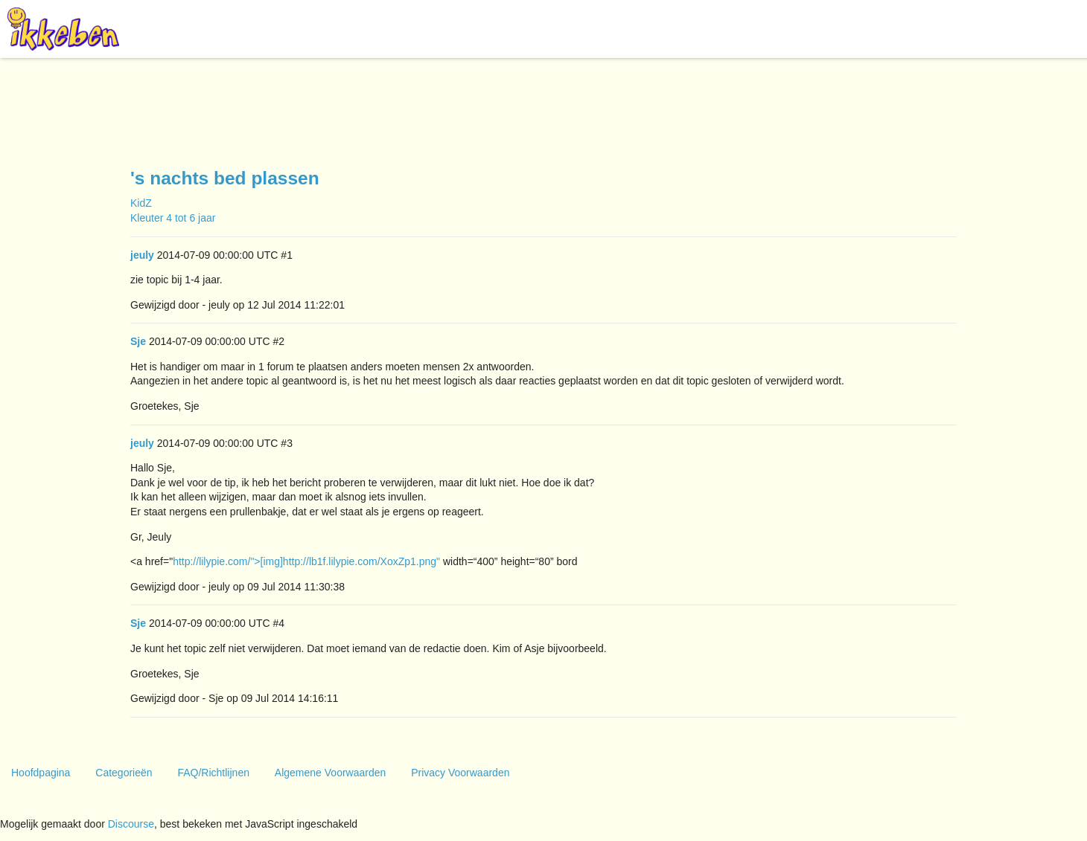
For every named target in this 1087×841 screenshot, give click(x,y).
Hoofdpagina (40, 773)
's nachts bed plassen (224, 178)
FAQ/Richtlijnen (213, 773)
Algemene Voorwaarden (330, 773)
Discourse (131, 824)
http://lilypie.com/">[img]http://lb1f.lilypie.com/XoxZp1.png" (306, 561)
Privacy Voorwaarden (460, 773)
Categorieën (123, 773)
